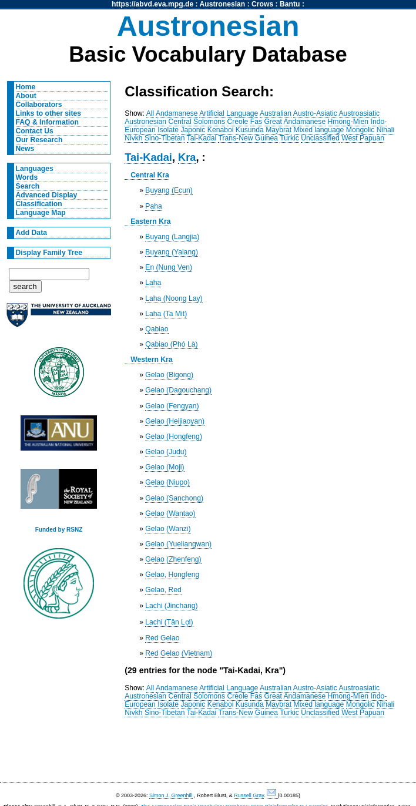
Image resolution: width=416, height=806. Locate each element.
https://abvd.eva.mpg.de (152, 4)
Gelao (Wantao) (170, 513)
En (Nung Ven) (168, 267)
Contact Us (34, 131)
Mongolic (360, 130)
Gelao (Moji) (164, 467)
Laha (153, 282)
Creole (238, 121)
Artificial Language (228, 113)
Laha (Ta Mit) (166, 314)
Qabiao (156, 329)
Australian (275, 113)
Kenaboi (220, 130)
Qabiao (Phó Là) (171, 344)
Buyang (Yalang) (171, 252)
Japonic (193, 130)
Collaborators (39, 104)
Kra (187, 157)
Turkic (289, 138)
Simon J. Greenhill (171, 795)
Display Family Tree (49, 252)
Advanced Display (47, 195)
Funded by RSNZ (59, 529)
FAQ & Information (47, 122)
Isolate (168, 130)
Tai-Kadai (202, 138)
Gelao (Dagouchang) (178, 390)
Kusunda (250, 130)
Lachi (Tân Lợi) (169, 622)
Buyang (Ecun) (168, 190)
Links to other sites (48, 113)
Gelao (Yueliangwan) (178, 544)
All (150, 113)
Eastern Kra (150, 221)
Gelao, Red (163, 590)
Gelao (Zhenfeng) (173, 559)
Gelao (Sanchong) (174, 498)
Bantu (290, 4)
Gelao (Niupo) (167, 482)
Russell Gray (249, 795)
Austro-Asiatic (315, 113)
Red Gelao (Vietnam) (178, 653)
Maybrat (278, 130)
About (26, 96)
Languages (34, 168)
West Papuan (362, 138)
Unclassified (320, 138)
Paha (153, 206)
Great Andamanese (295, 121)
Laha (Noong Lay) (173, 298)
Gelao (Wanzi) (167, 529)
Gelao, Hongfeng (172, 574)
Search (28, 186)
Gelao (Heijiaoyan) (174, 421)
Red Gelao (162, 638)
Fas (256, 121)
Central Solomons (197, 121)
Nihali (385, 130)
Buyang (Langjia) (172, 237)
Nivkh (133, 138)
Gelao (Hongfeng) (173, 436)
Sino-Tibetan (164, 138)
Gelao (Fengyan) (172, 406)
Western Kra (151, 359)
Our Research (39, 140)
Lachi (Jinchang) (171, 606)
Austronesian (223, 4)
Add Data (31, 233)
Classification (39, 204)
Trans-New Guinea (248, 138)
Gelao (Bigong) (169, 375)
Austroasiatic (359, 113)
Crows (262, 4)
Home (26, 87)
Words (27, 177)
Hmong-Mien (348, 121)
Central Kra (149, 175)
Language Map (41, 213)
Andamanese (177, 113)
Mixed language (319, 130)
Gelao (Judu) (165, 452)
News (25, 149)
